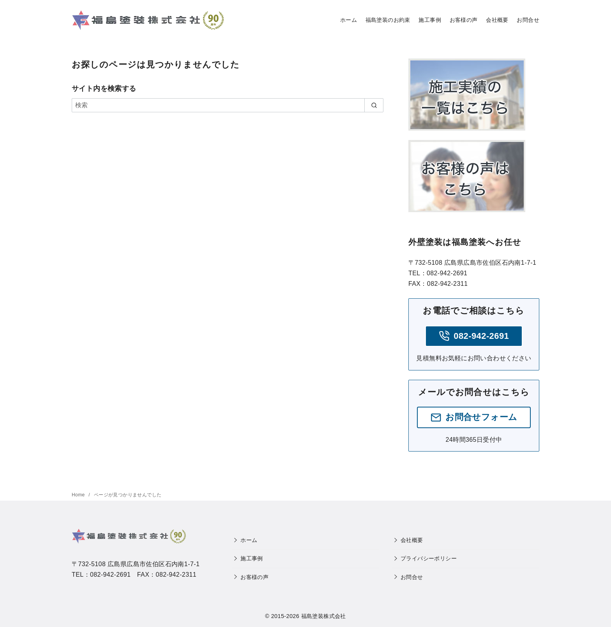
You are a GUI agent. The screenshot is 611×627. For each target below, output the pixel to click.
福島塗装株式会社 (323, 616)
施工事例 (430, 20)
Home (79, 495)
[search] (373, 105)
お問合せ (528, 20)
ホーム (348, 20)
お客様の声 (464, 20)
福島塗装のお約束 (388, 20)
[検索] (227, 105)
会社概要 (497, 20)
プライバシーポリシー (429, 558)
